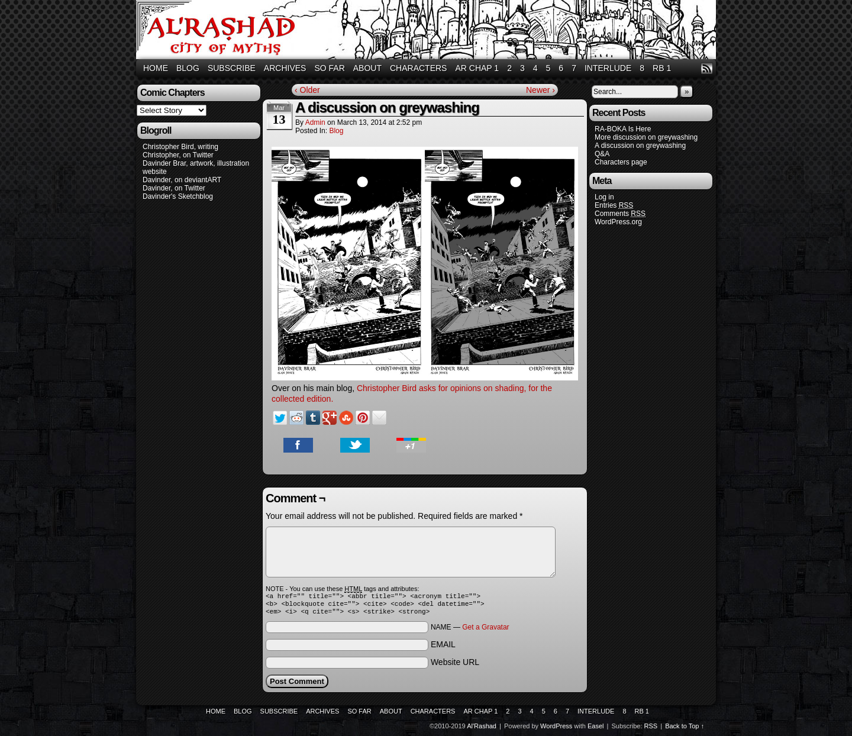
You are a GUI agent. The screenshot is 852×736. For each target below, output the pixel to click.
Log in (604, 197)
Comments (620, 213)
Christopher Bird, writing (180, 147)
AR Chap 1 (477, 68)
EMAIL (443, 648)
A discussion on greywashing (640, 145)
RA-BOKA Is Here (623, 129)
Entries (614, 205)
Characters (418, 68)
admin (315, 122)
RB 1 (662, 68)
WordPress (556, 729)
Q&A (602, 154)
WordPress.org (618, 222)
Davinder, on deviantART (182, 180)
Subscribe (232, 68)
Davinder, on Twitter (174, 188)
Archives (285, 68)
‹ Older (307, 90)
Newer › (540, 90)
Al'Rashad (427, 31)
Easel (596, 729)
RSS (706, 68)
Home (155, 68)
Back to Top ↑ (684, 729)
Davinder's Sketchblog (178, 196)
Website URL (455, 665)
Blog (187, 68)
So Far (329, 68)
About (367, 68)
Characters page (621, 162)
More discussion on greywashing (646, 137)
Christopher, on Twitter (178, 155)
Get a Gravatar (485, 631)
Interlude (608, 68)
